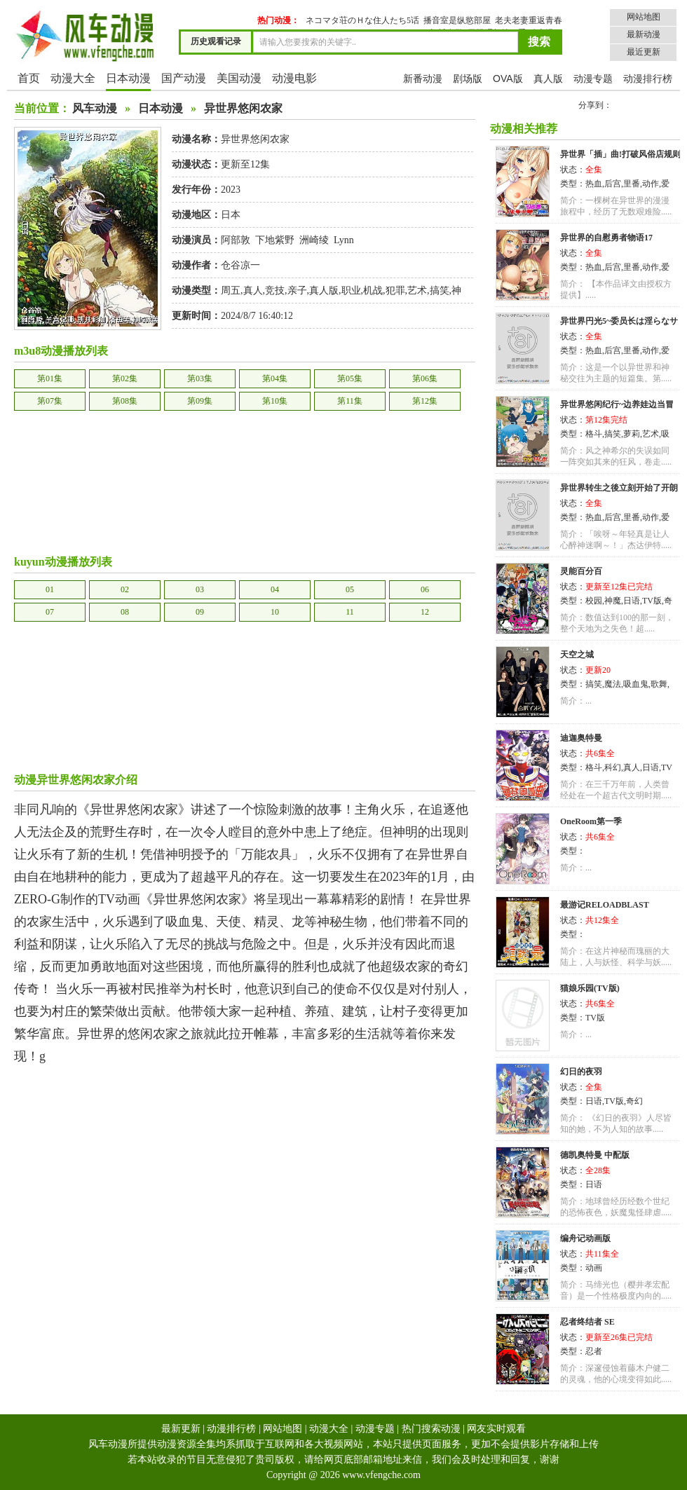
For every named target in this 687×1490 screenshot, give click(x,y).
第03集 (199, 378)
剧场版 (467, 78)
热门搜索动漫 (431, 1428)
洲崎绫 (314, 240)
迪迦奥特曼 (581, 738)
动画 (593, 1268)
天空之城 (577, 654)
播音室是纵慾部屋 (457, 20)
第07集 (49, 401)
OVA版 (508, 78)
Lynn (344, 240)
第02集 (124, 378)
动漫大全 (72, 78)
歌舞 (659, 684)
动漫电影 (294, 78)
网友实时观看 (496, 1428)
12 (425, 612)
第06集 (424, 378)
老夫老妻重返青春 (528, 20)
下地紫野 (274, 240)
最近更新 (643, 52)
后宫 (612, 184)
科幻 (612, 767)
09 (200, 612)
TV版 (652, 601)
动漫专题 (593, 78)
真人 (253, 290)
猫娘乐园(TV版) (590, 988)
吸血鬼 (635, 684)
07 (50, 612)
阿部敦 (235, 240)
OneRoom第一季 (591, 821)
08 (125, 612)
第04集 (274, 378)
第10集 (274, 401)
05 (350, 589)
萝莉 (631, 434)
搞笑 (439, 290)
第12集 (424, 401)
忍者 (593, 1351)
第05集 (349, 378)
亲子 (297, 290)
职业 (351, 290)
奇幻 (634, 1101)
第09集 (199, 401)
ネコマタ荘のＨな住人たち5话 (362, 20)
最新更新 (180, 1428)
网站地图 (643, 17)
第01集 (49, 378)
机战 (373, 290)
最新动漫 (643, 34)
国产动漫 (183, 78)
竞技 (275, 290)
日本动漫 (128, 78)
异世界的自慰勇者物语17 (606, 237)
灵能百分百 (581, 571)
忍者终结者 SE (587, 1322)
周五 (230, 290)
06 (425, 589)
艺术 (417, 290)
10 (275, 612)
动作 (650, 184)
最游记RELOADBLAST (604, 905)
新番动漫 (422, 78)
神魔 (612, 601)
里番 (631, 184)
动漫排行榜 (647, 78)
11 (350, 612)
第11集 (349, 401)
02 (125, 589)
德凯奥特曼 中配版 (595, 1155)
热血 (593, 184)
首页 (29, 78)
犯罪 (395, 290)
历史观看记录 (216, 41)
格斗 (593, 434)
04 (275, 589)
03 (200, 589)
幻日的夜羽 (581, 1072)
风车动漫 (94, 108)
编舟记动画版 (585, 1238)
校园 (593, 601)
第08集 (124, 401)
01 (50, 589)
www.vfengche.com (381, 1475)
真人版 (548, 78)
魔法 (612, 684)
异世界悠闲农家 (243, 108)
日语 (631, 601)
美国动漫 (239, 78)
